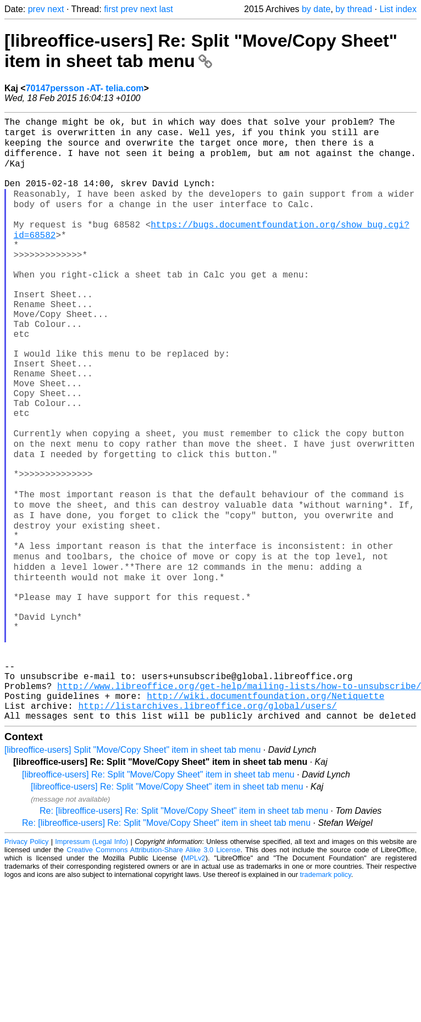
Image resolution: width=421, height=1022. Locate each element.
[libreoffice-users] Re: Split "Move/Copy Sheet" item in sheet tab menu (200, 51)
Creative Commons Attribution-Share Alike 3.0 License (153, 971)
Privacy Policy (26, 962)
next (55, 9)
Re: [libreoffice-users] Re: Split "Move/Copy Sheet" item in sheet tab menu (184, 931)
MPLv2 (195, 979)
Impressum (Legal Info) (91, 962)
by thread (353, 9)
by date (316, 9)
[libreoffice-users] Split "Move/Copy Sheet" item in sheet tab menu (132, 870)
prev (36, 9)
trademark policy (325, 995)
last (166, 9)
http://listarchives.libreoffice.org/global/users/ (207, 824)
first (111, 9)
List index (398, 9)
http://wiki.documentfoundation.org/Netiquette (265, 812)
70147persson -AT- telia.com (85, 88)
